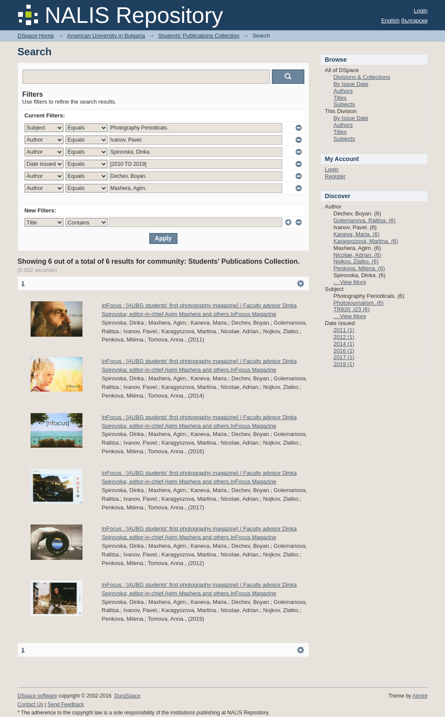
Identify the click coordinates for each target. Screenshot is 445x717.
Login (421, 10)
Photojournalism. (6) (359, 303)
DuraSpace (127, 696)
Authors (343, 91)
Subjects (344, 104)
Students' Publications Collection (198, 35)
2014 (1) (344, 344)
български (414, 20)
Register (335, 176)
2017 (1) (344, 357)
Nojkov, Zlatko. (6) (356, 261)
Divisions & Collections (362, 77)
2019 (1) (344, 364)
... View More (350, 282)
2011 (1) (344, 330)
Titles (340, 98)
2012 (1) (344, 337)
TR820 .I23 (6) (352, 309)
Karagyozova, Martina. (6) (366, 241)
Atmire (420, 696)
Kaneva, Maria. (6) (357, 234)
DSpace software (37, 696)
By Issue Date (351, 84)
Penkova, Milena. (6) (359, 268)
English (390, 20)
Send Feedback (65, 704)
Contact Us (31, 704)
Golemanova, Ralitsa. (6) (365, 220)
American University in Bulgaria (106, 35)
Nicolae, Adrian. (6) (358, 255)
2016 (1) (344, 350)
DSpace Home (36, 35)
